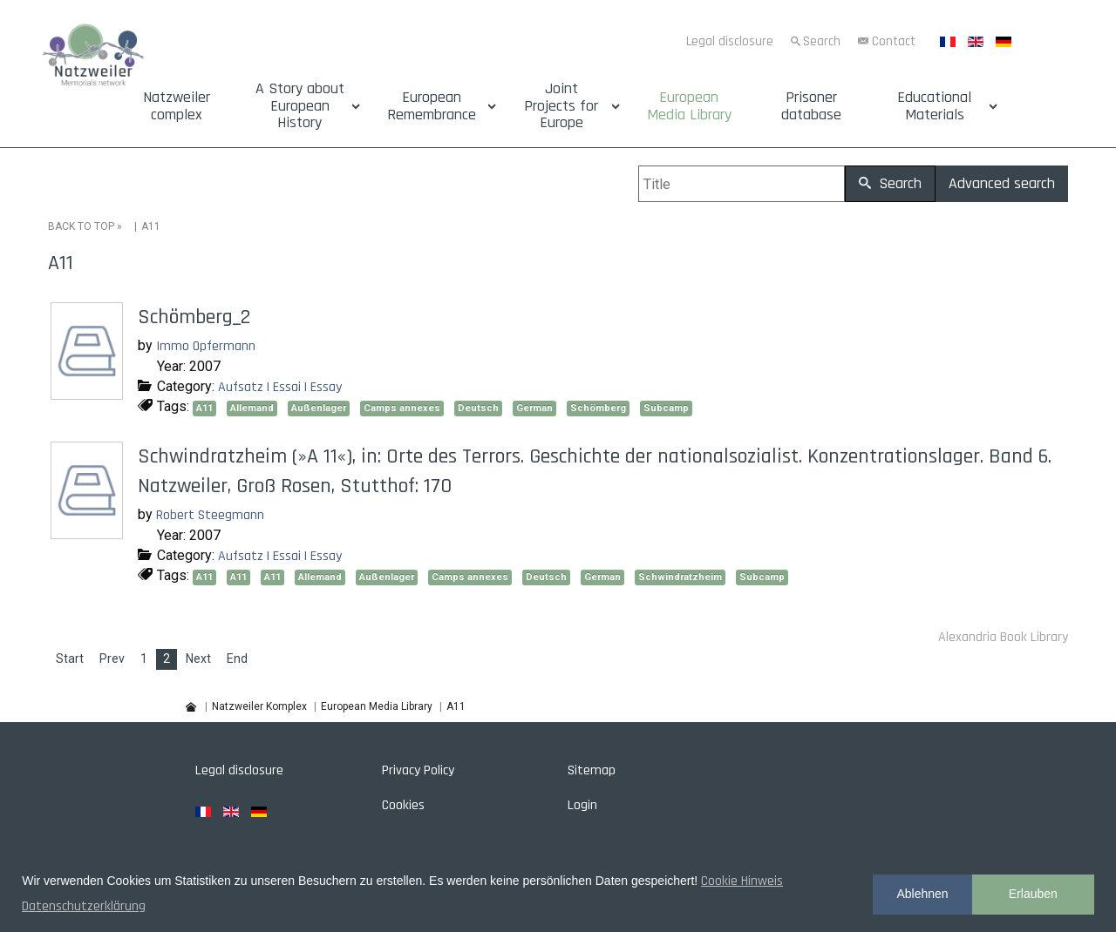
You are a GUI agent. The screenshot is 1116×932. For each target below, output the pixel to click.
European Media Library (689, 106)
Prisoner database (811, 106)
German (534, 408)
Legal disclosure (729, 41)
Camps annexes (402, 408)
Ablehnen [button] (922, 894)
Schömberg (598, 408)
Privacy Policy (418, 770)
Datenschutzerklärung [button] (84, 906)
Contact (893, 41)
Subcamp (666, 408)
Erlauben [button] (1033, 894)
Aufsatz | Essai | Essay (280, 386)
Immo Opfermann (205, 346)
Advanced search (1002, 183)
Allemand (252, 408)
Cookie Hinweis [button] (742, 881)
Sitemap (592, 770)
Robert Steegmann (210, 515)
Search (821, 41)
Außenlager (318, 408)
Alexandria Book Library (1003, 637)
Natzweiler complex (176, 106)
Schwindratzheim (680, 577)
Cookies (403, 805)
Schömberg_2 (194, 317)
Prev (112, 658)
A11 (204, 408)
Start (70, 658)
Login (582, 805)
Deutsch (478, 408)
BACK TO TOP (81, 226)
